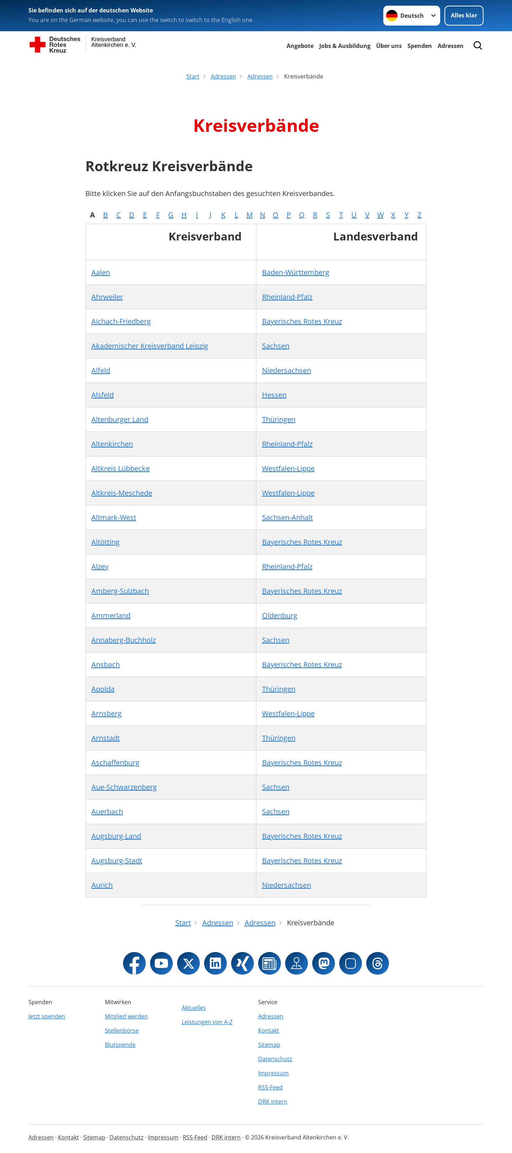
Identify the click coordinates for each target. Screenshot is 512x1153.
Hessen (274, 395)
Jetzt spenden (46, 1016)
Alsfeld (102, 395)
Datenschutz (275, 1059)
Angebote (300, 46)
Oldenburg (279, 615)
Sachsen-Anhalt (287, 517)
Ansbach (105, 664)
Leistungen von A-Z (207, 1022)
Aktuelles (194, 1008)
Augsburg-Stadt (116, 860)
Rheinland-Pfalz (287, 297)
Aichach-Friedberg (121, 321)
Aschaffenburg (115, 762)
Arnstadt (105, 738)
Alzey (99, 566)
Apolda (102, 689)
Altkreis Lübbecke (120, 468)
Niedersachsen (286, 370)
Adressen (451, 46)
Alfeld (100, 370)
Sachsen (275, 346)
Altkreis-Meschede (121, 493)
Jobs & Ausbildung (344, 46)
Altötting (105, 542)
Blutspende (120, 1045)
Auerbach (107, 811)
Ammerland (110, 615)
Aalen (100, 272)
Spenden (419, 46)
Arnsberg (106, 713)
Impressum (273, 1073)
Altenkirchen (112, 444)
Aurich (102, 885)
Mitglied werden (126, 1016)
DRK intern (272, 1101)
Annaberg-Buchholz (123, 640)
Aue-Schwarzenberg (124, 787)
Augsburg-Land (116, 836)
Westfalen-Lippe (288, 468)
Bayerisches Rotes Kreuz (302, 321)
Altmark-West (113, 517)
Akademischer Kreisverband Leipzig (149, 346)
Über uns (389, 46)
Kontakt (268, 1030)
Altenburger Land (119, 419)
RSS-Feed (270, 1087)
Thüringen (278, 419)
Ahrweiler (107, 297)
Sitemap (269, 1045)
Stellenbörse (122, 1030)
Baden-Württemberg (295, 272)
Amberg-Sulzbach (120, 591)
